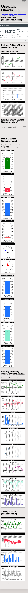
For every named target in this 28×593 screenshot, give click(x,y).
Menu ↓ (24, 1)
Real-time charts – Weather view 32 (13, 126)
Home (3, 1)
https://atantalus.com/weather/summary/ (12, 148)
